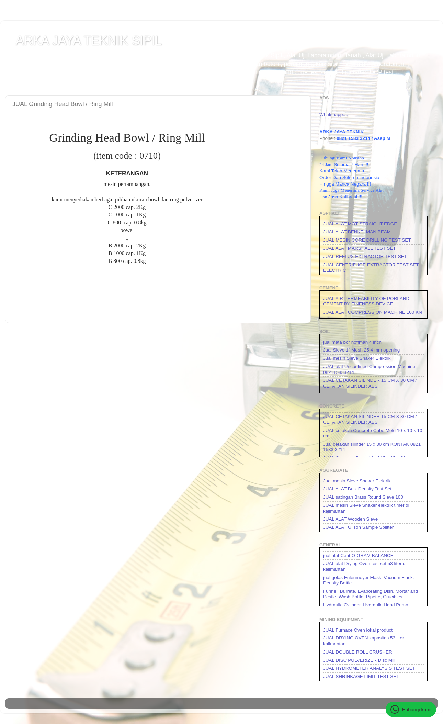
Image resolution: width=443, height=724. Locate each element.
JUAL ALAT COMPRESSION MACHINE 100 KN (372, 312)
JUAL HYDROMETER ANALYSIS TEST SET (369, 668)
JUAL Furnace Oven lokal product (358, 630)
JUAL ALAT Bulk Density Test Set (357, 488)
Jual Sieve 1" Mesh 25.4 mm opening (361, 350)
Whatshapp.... (333, 114)
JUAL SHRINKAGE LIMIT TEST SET (361, 676)
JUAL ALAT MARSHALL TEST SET (359, 248)
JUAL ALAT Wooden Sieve (350, 519)
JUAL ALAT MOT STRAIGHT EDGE (360, 223)
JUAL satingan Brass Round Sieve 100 (363, 497)
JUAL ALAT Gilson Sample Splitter (358, 527)
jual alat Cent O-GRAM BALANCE (358, 555)
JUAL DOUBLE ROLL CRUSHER (357, 652)
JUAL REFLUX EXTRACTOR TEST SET (365, 256)
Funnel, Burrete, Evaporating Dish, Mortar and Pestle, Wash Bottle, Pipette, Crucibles (370, 594)
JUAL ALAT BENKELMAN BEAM (357, 231)
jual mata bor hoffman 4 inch (352, 342)
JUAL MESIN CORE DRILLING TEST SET (367, 240)
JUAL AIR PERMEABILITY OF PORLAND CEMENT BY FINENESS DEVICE (366, 301)
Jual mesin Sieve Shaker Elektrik (357, 358)
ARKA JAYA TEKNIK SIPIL (88, 40)
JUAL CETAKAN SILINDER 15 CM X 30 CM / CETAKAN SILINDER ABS (370, 383)
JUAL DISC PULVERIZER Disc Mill (359, 660)
